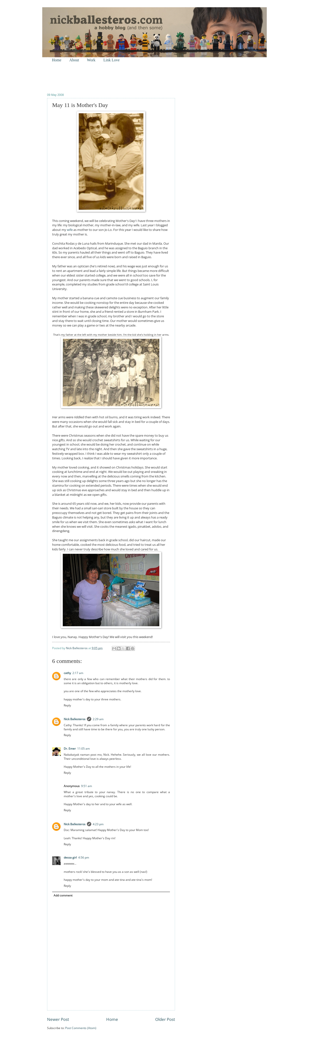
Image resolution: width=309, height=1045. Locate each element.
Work (91, 60)
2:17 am (77, 673)
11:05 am (83, 748)
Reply (67, 705)
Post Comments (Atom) (80, 1028)
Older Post (165, 1019)
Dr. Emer (70, 748)
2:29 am (98, 719)
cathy (67, 673)
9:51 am (86, 786)
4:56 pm (83, 857)
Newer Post (58, 1019)
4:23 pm (98, 824)
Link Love (111, 60)
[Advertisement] (103, 77)
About (74, 60)
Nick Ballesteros (74, 719)
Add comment (63, 895)
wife (70, 230)
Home (56, 60)
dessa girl (70, 857)
